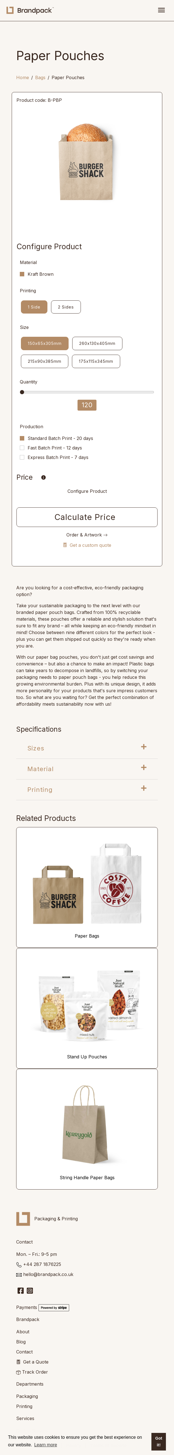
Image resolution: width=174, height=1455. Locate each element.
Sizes (87, 748)
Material (87, 768)
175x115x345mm (96, 361)
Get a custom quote (87, 545)
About (22, 1331)
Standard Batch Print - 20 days (60, 438)
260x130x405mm (97, 343)
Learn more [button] (45, 1444)
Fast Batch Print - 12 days (55, 448)
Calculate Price (84, 517)
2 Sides (66, 306)
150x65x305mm (45, 343)
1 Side (34, 306)
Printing (87, 789)
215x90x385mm (44, 361)
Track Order (35, 1372)
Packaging (27, 1396)
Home (22, 77)
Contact (24, 1352)
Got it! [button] (158, 1441)
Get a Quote (36, 1362)
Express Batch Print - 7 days (58, 457)
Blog (21, 1342)
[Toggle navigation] (161, 10)
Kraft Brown (41, 274)
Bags (40, 77)
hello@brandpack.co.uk (48, 1274)
